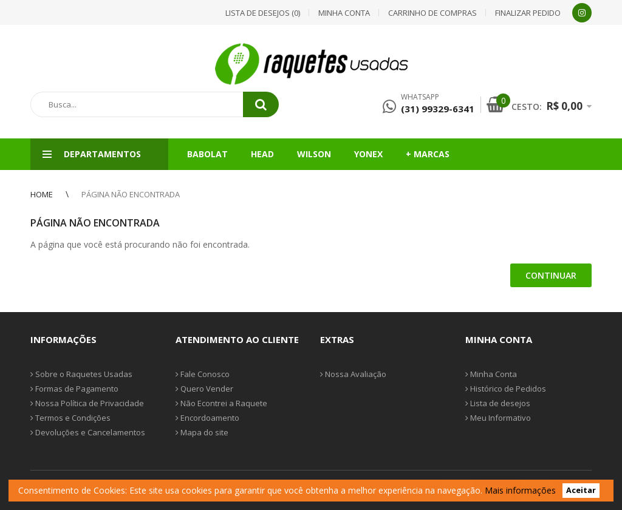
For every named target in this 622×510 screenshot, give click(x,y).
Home (41, 194)
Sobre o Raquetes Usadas (81, 374)
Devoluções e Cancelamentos (87, 432)
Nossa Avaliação (353, 374)
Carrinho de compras (432, 12)
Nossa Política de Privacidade (87, 403)
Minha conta (344, 12)
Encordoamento (207, 417)
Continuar (550, 275)
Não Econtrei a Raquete (221, 403)
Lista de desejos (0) (262, 12)
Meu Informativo (498, 417)
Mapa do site (202, 432)
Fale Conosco (203, 374)
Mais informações (520, 490)
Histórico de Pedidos (505, 388)
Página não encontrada (130, 194)
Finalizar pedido (528, 12)
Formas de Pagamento (74, 388)
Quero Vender (204, 388)
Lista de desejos (497, 403)
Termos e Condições (70, 417)
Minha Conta (491, 374)
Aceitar (581, 491)
